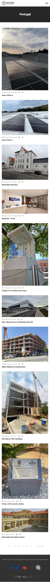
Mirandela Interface (10, 185)
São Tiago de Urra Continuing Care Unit (17, 322)
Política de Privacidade (41, 559)
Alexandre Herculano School (13, 537)
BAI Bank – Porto (8, 219)
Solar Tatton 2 (7, 95)
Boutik (32, 559)
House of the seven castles (13, 504)
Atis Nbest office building (12, 439)
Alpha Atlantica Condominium (13, 367)
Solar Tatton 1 (7, 140)
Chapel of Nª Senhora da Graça (14, 291)
